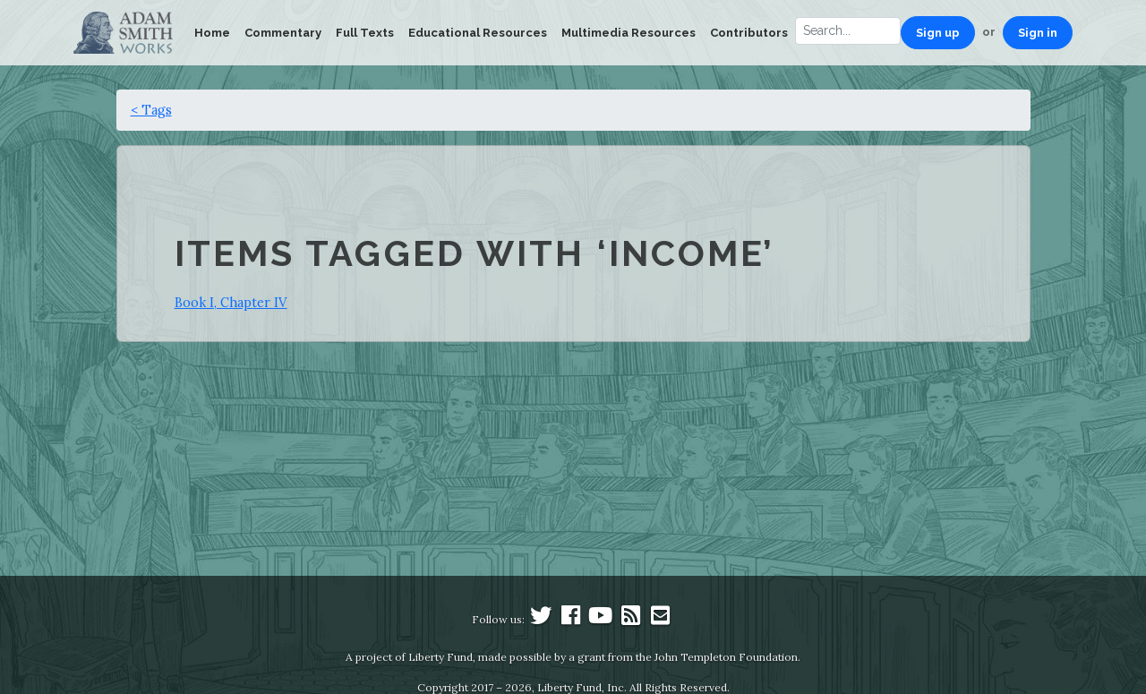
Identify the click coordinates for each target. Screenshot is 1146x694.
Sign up (938, 32)
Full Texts (365, 32)
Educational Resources (477, 32)
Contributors (749, 32)
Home (212, 32)
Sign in (1037, 32)
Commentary (282, 32)
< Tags (151, 109)
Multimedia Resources (628, 32)
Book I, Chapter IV (231, 302)
